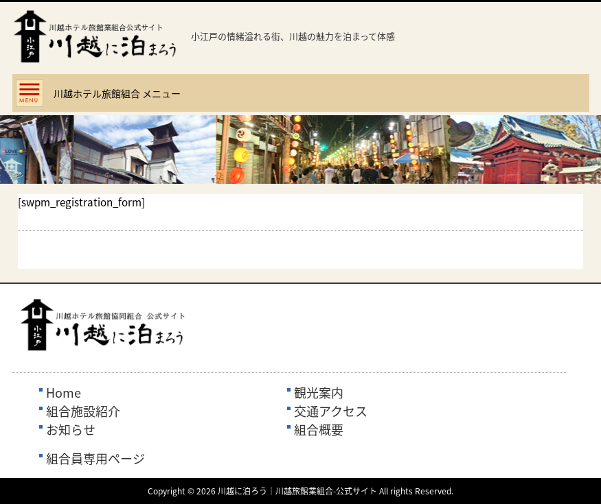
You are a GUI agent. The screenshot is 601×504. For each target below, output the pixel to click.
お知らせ (70, 429)
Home (63, 392)
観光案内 (318, 392)
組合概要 (318, 429)
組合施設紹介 (83, 411)
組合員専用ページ (95, 458)
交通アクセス (330, 411)
